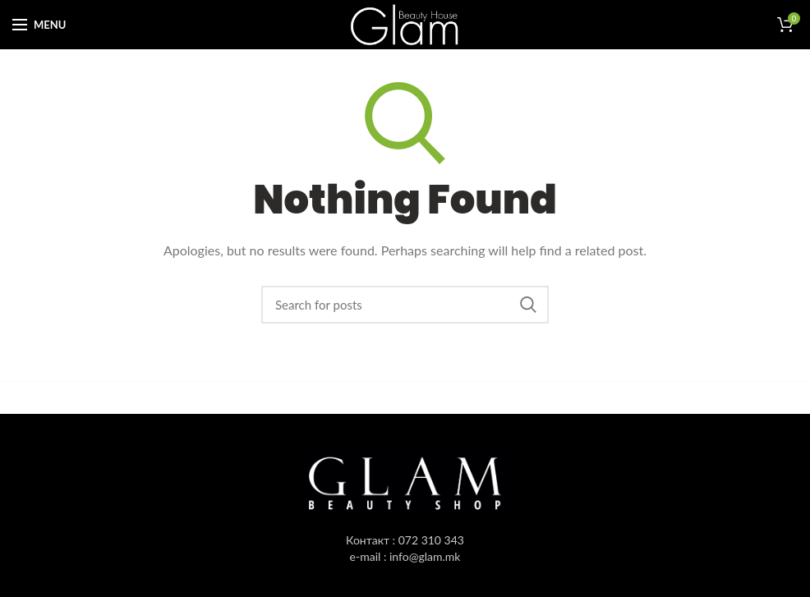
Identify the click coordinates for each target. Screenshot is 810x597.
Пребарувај (528, 305)
